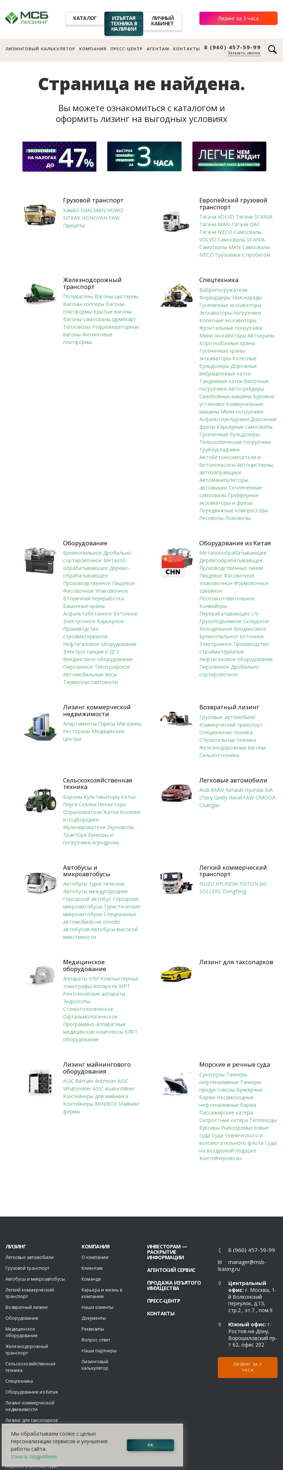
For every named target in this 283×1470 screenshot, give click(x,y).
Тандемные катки (220, 381)
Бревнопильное (82, 552)
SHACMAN (92, 210)
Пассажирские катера (226, 1112)
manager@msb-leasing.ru (242, 1265)
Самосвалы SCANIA (241, 239)
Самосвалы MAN (220, 247)
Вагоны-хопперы (83, 304)
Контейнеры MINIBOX (90, 1103)
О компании (95, 1257)
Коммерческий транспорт (231, 724)
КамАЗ (71, 210)
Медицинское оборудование (84, 965)
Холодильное (215, 628)
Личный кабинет (162, 20)
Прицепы (74, 225)
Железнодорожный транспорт (92, 283)
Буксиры (209, 1127)
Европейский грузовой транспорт (233, 203)
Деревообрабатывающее (231, 560)
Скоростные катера (223, 1120)
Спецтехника (218, 280)
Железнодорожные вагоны (232, 747)
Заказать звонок (244, 52)
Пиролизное (78, 666)
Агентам (158, 48)
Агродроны (105, 842)
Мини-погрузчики (242, 411)
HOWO (115, 210)
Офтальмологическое (90, 1016)
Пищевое (123, 583)
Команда (91, 1279)
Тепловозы (77, 326)
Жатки (110, 811)
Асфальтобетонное (87, 613)
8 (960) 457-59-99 (232, 47)
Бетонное (125, 613)
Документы (94, 1318)
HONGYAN (94, 217)
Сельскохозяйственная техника (97, 783)
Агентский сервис (171, 1270)
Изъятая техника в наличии (124, 23)
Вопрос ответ (96, 1340)
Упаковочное (111, 590)
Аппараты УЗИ (81, 978)
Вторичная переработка (93, 598)
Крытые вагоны (112, 311)
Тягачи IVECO (215, 231)
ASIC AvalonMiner (113, 1088)
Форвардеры (214, 297)
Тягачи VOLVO (216, 216)
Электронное (79, 621)
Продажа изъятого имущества (174, 1285)
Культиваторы (102, 796)
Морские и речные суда (234, 1064)
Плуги (70, 804)
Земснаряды (247, 297)
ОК (150, 1445)
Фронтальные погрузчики (230, 327)
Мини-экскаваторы (222, 335)
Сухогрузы (212, 1074)
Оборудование (85, 543)
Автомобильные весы (90, 674)
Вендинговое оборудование (98, 659)
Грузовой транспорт (93, 200)
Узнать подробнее (34, 1456)
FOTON (249, 883)
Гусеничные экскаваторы (230, 305)
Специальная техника (226, 732)
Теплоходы (263, 1120)
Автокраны (261, 335)
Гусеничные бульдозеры (229, 434)
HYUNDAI (227, 883)
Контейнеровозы (220, 1158)
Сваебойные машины (225, 396)
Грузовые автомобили (227, 717)
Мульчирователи (84, 827)
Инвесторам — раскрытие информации (167, 1252)
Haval (235, 797)
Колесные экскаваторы (228, 320)
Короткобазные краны (227, 343)
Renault (234, 789)
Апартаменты (80, 723)
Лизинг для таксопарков (236, 962)
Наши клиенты (97, 1307)
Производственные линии (231, 567)
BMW (217, 789)
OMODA (265, 797)
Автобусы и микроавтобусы (87, 871)
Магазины (129, 723)
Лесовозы (211, 517)
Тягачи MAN (214, 224)
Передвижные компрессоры (233, 510)
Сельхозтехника (219, 755)
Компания (93, 48)
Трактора (75, 834)
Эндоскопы (76, 1001)
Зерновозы (120, 827)
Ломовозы (238, 517)
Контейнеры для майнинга (95, 1096)
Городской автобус (87, 898)
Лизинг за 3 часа (238, 18)
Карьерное (110, 621)
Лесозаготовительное (227, 598)
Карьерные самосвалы (244, 426)
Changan (209, 805)
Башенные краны (84, 605)
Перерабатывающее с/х (228, 613)
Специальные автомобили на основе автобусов (100, 922)
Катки (128, 796)
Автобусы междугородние (95, 891)
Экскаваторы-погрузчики (230, 312)
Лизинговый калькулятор (40, 48)
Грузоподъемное (220, 621)
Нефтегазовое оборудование (100, 643)
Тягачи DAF (245, 224)
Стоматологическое (88, 1008)
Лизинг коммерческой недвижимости (97, 710)
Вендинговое (250, 628)
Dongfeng (234, 891)
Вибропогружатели (223, 289)
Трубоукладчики (219, 449)
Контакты (186, 48)
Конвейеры (213, 605)
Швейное (210, 590)
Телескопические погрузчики (235, 441)
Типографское (112, 666)
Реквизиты (93, 1329)
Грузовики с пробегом (242, 254)
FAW (114, 217)
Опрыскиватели (82, 811)
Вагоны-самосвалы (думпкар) (99, 319)
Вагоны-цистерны (116, 296)
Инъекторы (111, 804)
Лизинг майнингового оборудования (97, 1068)
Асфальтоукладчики (224, 419)
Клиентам (92, 1268)
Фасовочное (78, 590)
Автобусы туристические (94, 883)
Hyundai (254, 789)
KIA (269, 789)
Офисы (106, 723)
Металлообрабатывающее (233, 552)
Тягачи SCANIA (254, 216)
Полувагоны (78, 296)
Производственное (87, 583)
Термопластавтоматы (90, 682)
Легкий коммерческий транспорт (233, 871)
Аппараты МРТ (111, 986)
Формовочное (251, 583)
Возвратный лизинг (229, 707)
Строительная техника (227, 739)
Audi (204, 789)
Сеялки (87, 804)
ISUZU (206, 883)
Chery (206, 797)
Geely (220, 797)
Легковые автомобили (233, 780)
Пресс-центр (127, 48)
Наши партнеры (99, 1351)
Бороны (72, 796)
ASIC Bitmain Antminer (89, 1081)
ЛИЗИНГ (15, 1246)
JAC (263, 883)
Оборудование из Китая (235, 543)
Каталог (84, 17)
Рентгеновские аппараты (94, 993)
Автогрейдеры (246, 388)
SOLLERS (210, 891)
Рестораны (76, 731)
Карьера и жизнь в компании (102, 1293)
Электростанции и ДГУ (91, 651)
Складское (256, 621)
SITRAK (71, 217)
